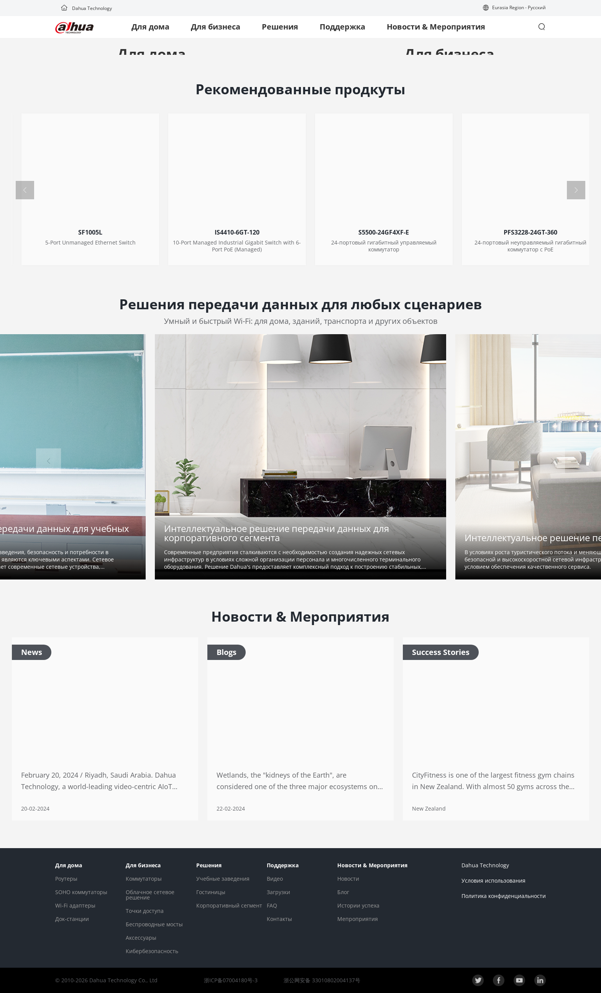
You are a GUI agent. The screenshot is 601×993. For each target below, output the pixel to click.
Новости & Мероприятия (436, 26)
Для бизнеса (215, 26)
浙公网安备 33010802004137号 (321, 980)
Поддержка (342, 26)
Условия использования (493, 880)
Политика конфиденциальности (503, 895)
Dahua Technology (86, 8)
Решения (280, 26)
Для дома (150, 26)
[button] (514, 8)
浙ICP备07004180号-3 (231, 980)
